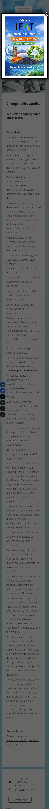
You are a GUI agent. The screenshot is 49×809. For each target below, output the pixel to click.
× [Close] (47, 14)
